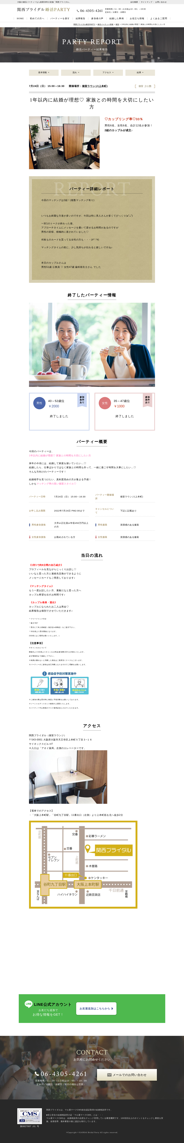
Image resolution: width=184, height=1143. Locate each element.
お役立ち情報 (137, 18)
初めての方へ (37, 18)
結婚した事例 (116, 18)
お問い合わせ (161, 2)
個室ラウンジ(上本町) (95, 86)
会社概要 (134, 2)
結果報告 (80, 18)
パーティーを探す (60, 18)
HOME (20, 18)
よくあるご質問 (158, 18)
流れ (74, 72)
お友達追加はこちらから (95, 1008)
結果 (139, 72)
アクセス (106, 72)
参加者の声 (97, 18)
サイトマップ (146, 2)
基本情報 (42, 72)
